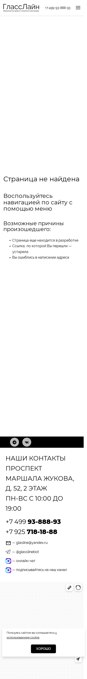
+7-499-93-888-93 (57, 8)
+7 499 (33, 521)
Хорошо (43, 649)
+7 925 (31, 532)
